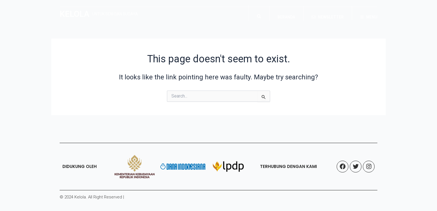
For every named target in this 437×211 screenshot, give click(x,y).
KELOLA (74, 14)
